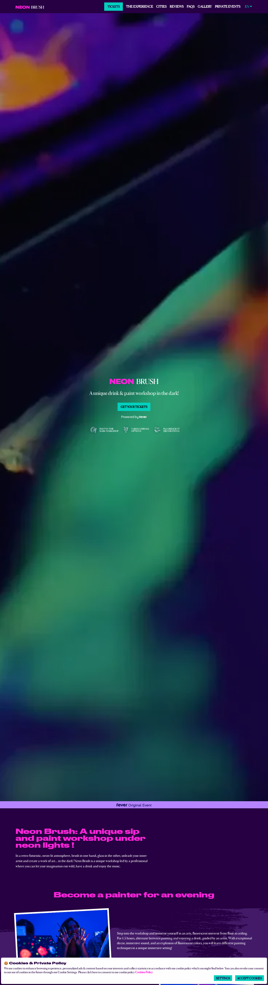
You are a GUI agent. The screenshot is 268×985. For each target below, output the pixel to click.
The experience (139, 6)
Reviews (177, 6)
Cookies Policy (144, 972)
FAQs (191, 6)
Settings (223, 978)
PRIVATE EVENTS (227, 6)
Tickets (113, 6)
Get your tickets (134, 407)
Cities (161, 6)
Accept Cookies (249, 978)
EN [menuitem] (247, 6)
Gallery (205, 6)
